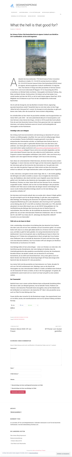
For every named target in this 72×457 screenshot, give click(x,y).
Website (12, 380)
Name (12, 369)
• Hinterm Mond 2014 (16, 442)
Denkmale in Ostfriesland (18, 17)
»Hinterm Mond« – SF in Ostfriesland (29, 13)
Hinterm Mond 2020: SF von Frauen (22, 329)
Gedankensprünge (37, 5)
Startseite (14, 13)
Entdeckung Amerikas (48, 13)
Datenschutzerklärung (16, 439)
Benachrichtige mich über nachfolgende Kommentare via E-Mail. (27, 386)
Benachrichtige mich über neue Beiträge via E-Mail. (24, 389)
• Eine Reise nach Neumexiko (18, 444)
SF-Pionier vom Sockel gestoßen (50, 329)
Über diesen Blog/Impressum (18, 436)
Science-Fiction (23, 318)
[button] (15, 306)
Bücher (17, 318)
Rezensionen (41, 17)
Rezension (21, 320)
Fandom (16, 320)
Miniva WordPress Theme (39, 451)
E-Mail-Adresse (14, 374)
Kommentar (13, 349)
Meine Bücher (32, 17)
